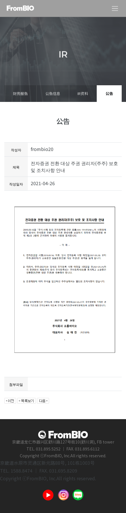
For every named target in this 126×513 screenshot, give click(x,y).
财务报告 (20, 93)
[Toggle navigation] (115, 8)
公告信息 (52, 93)
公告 (109, 93)
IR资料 (82, 93)
